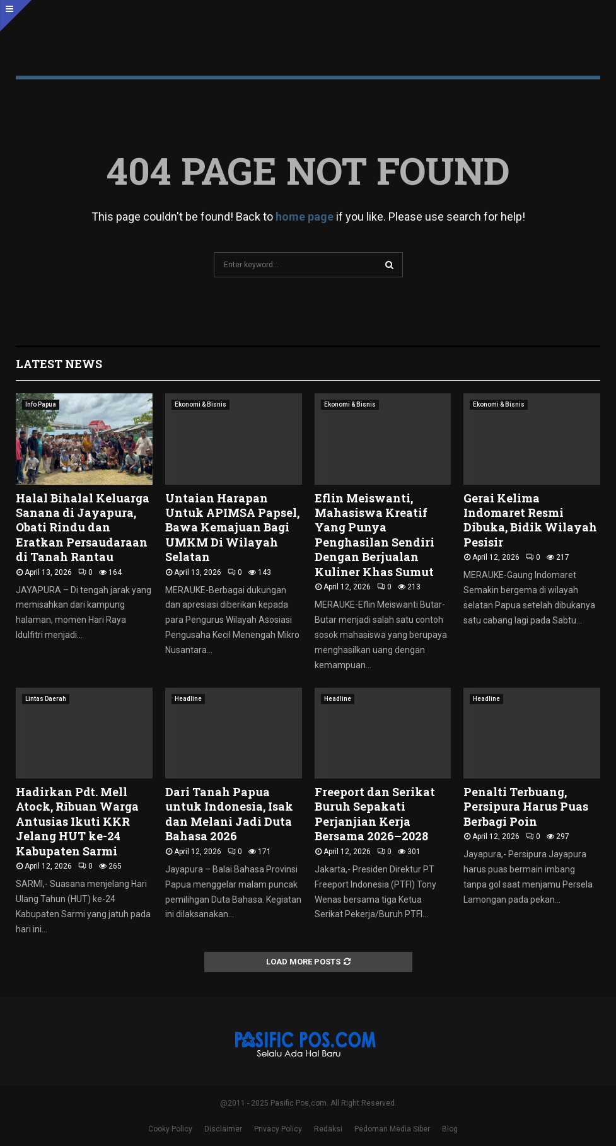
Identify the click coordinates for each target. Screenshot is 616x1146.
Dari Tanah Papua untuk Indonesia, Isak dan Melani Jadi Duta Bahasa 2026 (229, 813)
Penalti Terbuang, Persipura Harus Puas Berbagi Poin (525, 806)
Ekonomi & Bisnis (200, 404)
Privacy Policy (278, 1129)
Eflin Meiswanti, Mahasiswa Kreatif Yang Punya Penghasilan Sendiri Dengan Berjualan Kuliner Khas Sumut (374, 534)
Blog (450, 1129)
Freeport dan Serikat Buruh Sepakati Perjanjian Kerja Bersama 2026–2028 (375, 813)
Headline (188, 698)
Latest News (59, 363)
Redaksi (328, 1129)
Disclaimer (223, 1129)
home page (305, 216)
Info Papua (40, 404)
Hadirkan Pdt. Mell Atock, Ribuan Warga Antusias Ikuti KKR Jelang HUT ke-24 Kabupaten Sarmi (77, 821)
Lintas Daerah (45, 698)
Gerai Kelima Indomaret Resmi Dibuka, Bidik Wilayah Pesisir (530, 520)
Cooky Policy (170, 1129)
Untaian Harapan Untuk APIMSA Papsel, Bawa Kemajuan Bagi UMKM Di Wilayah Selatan (232, 527)
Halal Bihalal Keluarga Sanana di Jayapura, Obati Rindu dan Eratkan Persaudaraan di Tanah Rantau (82, 527)
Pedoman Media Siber (392, 1129)
